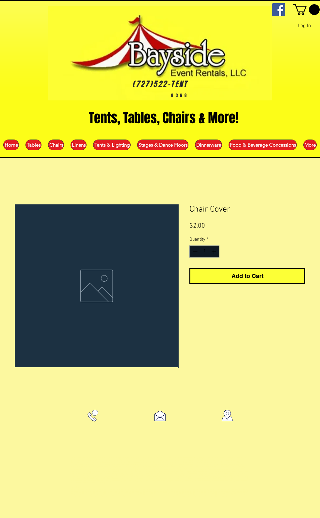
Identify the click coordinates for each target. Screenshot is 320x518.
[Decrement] (194, 251)
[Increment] (214, 251)
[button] (306, 9)
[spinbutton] (204, 251)
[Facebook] (278, 9)
